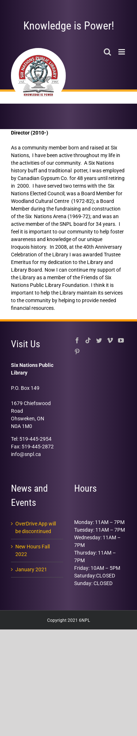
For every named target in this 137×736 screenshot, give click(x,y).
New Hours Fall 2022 (32, 550)
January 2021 (31, 569)
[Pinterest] (77, 352)
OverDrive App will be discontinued (35, 527)
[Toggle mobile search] (107, 52)
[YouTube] (121, 340)
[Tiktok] (88, 340)
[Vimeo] (110, 340)
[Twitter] (99, 340)
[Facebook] (77, 340)
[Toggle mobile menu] (122, 52)
